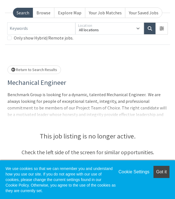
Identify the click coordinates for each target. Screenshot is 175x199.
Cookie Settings (133, 171)
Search (23, 12)
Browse (43, 12)
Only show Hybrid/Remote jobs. (43, 38)
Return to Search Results (34, 69)
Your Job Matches (105, 12)
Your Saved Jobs (143, 12)
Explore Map (69, 12)
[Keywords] (41, 28)
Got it (161, 171)
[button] (162, 28)
